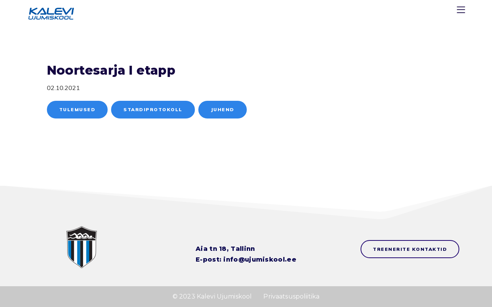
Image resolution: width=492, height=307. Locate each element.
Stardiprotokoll (153, 109)
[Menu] (462, 11)
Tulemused (77, 109)
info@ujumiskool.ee (259, 259)
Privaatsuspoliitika (291, 296)
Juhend (222, 109)
